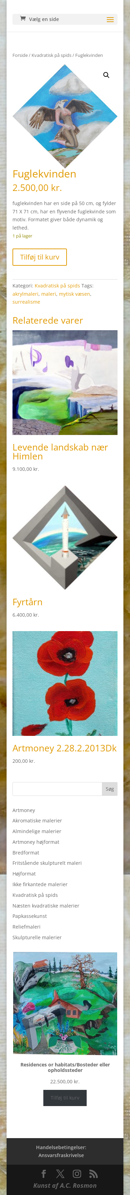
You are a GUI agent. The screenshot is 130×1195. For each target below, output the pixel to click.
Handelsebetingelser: (61, 1147)
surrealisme (26, 301)
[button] (106, 75)
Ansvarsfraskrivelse (61, 1155)
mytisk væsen (74, 294)
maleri (48, 294)
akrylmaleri (25, 294)
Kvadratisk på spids (51, 55)
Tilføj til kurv (39, 257)
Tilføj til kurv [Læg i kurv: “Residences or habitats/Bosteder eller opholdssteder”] (65, 1097)
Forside (20, 55)
